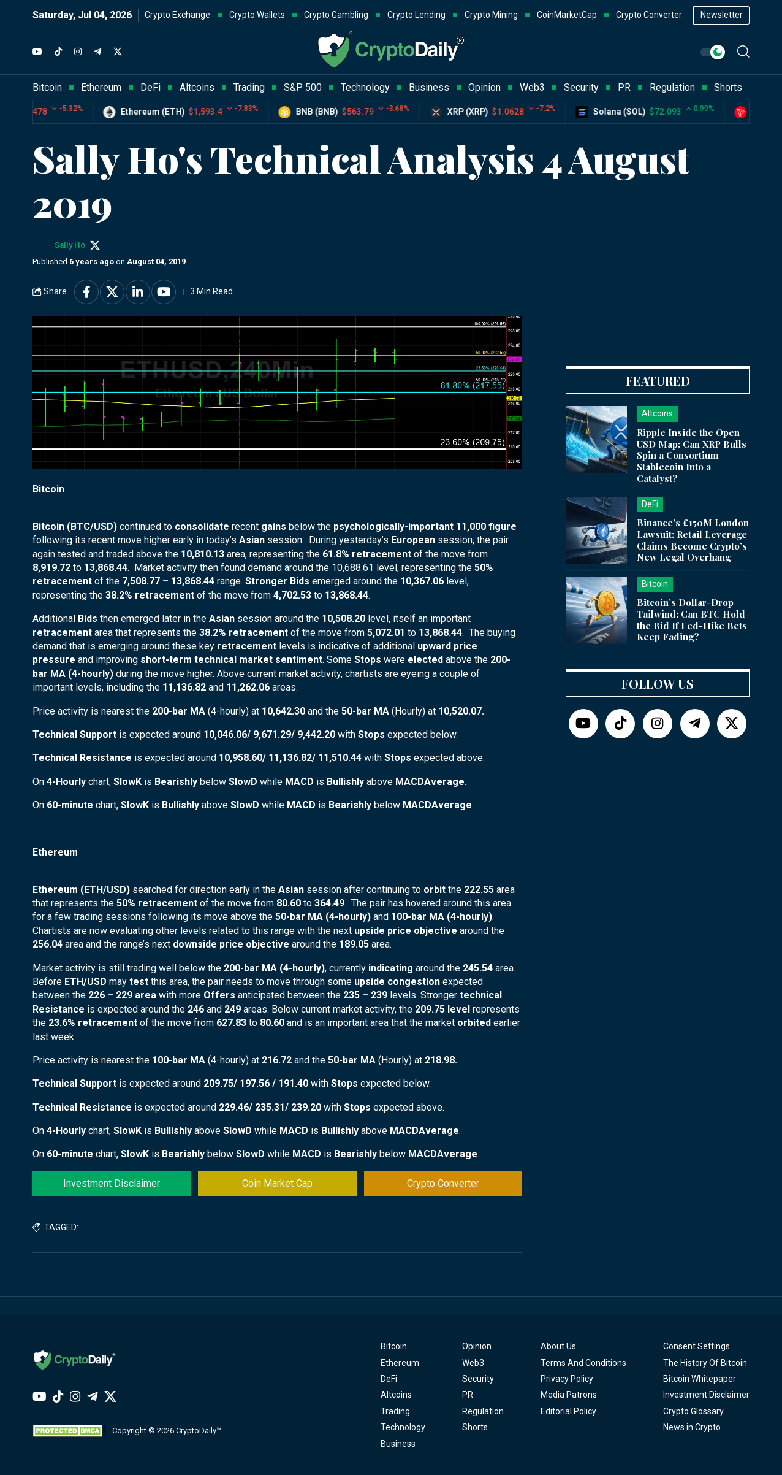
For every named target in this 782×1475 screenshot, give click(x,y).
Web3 (473, 1363)
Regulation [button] (672, 87)
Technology (403, 1427)
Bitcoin (394, 1346)
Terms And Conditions (583, 1363)
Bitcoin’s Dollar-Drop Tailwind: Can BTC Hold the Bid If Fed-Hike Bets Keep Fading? (692, 619)
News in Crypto (692, 1427)
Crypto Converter (443, 1183)
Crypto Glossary (693, 1411)
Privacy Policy (567, 1379)
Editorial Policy (568, 1411)
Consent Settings (696, 1346)
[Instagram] (78, 52)
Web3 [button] (532, 87)
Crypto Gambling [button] (336, 15)
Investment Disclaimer (111, 1183)
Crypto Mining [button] (491, 15)
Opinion (477, 1346)
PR (467, 1395)
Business (398, 1444)
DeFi (389, 1379)
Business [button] (429, 87)
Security (478, 1379)
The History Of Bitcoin (705, 1363)
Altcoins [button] (197, 87)
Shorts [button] (728, 87)
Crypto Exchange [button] (177, 15)
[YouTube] (37, 52)
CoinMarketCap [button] (567, 15)
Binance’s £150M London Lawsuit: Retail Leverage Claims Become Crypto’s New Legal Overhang (693, 539)
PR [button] (624, 87)
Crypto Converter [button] (649, 15)
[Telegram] (97, 52)
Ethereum (400, 1363)
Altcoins (396, 1395)
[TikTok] (58, 52)
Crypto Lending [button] (416, 15)
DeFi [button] (150, 87)
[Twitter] (117, 52)
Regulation (483, 1411)
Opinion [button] (484, 87)
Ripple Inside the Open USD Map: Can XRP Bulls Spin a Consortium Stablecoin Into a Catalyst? (691, 455)
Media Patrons (569, 1395)
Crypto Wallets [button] (257, 15)
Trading (395, 1411)
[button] (743, 51)
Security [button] (581, 87)
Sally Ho (70, 245)
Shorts (475, 1427)
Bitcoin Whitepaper (699, 1379)
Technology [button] (365, 87)
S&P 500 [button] (303, 87)
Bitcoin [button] (47, 87)
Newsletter (721, 15)
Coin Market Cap (277, 1183)
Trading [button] (249, 87)
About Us (558, 1346)
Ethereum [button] (101, 87)
